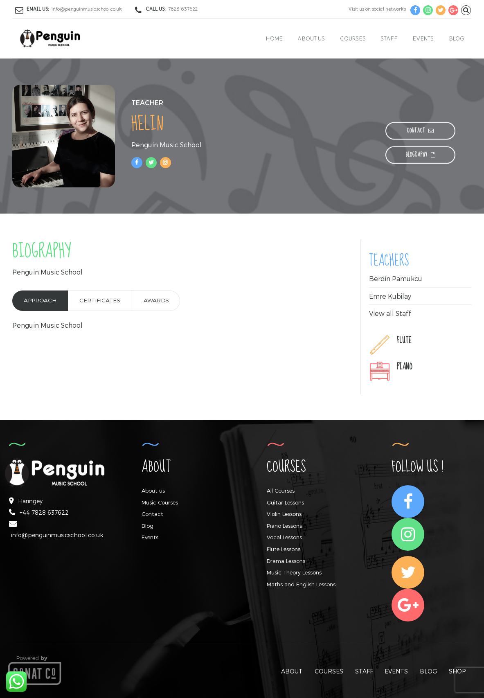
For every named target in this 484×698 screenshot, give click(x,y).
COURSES (329, 671)
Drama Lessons (286, 561)
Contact (152, 514)
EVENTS (396, 671)
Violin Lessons (284, 514)
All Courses (281, 490)
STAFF (364, 671)
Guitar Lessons (285, 502)
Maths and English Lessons (301, 584)
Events (423, 38)
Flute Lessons (283, 549)
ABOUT (292, 671)
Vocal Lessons (284, 537)
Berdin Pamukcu (396, 278)
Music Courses (160, 502)
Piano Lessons (284, 525)
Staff (389, 38)
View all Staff (390, 313)
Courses (353, 38)
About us (311, 38)
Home (274, 38)
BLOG (428, 671)
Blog (456, 38)
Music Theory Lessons (294, 572)
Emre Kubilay (390, 296)
